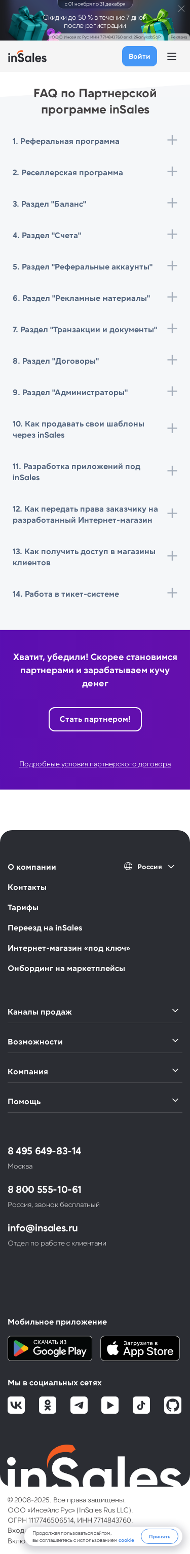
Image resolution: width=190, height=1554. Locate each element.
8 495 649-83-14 (44, 1150)
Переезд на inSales (45, 927)
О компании (32, 866)
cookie (126, 1540)
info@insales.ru (43, 1227)
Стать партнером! (95, 718)
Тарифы (23, 907)
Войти (139, 56)
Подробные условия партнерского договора (95, 763)
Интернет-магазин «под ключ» (69, 947)
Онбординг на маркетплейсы (66, 968)
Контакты (27, 886)
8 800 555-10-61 (45, 1189)
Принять (159, 1536)
